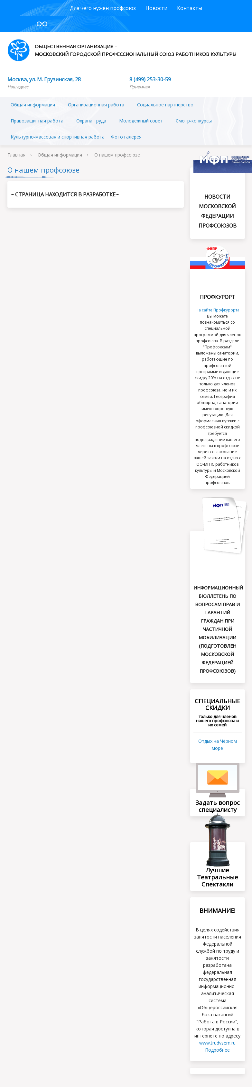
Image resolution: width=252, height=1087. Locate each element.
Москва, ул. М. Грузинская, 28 (44, 79)
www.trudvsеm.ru (217, 1043)
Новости (156, 8)
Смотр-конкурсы (194, 121)
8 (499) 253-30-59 (150, 79)
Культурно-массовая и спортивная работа (58, 137)
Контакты (189, 8)
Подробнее (217, 1050)
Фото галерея (126, 137)
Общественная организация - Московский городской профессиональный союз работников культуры (122, 50)
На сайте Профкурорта (217, 310)
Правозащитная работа (37, 121)
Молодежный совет (141, 121)
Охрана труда (91, 121)
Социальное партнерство (165, 105)
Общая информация (33, 105)
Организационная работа (96, 105)
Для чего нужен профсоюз (103, 8)
